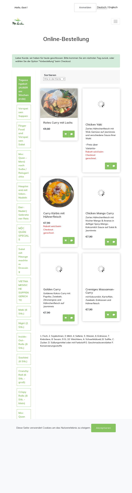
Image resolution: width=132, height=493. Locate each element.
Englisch (113, 7)
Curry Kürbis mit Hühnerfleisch (54, 214)
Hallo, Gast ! (20, 7)
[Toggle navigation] (115, 21)
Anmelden (85, 7)
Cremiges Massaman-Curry (100, 291)
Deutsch (102, 7)
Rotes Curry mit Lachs (58, 122)
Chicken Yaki (94, 124)
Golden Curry (52, 289)
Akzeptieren (103, 427)
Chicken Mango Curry (100, 213)
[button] (66, 134)
